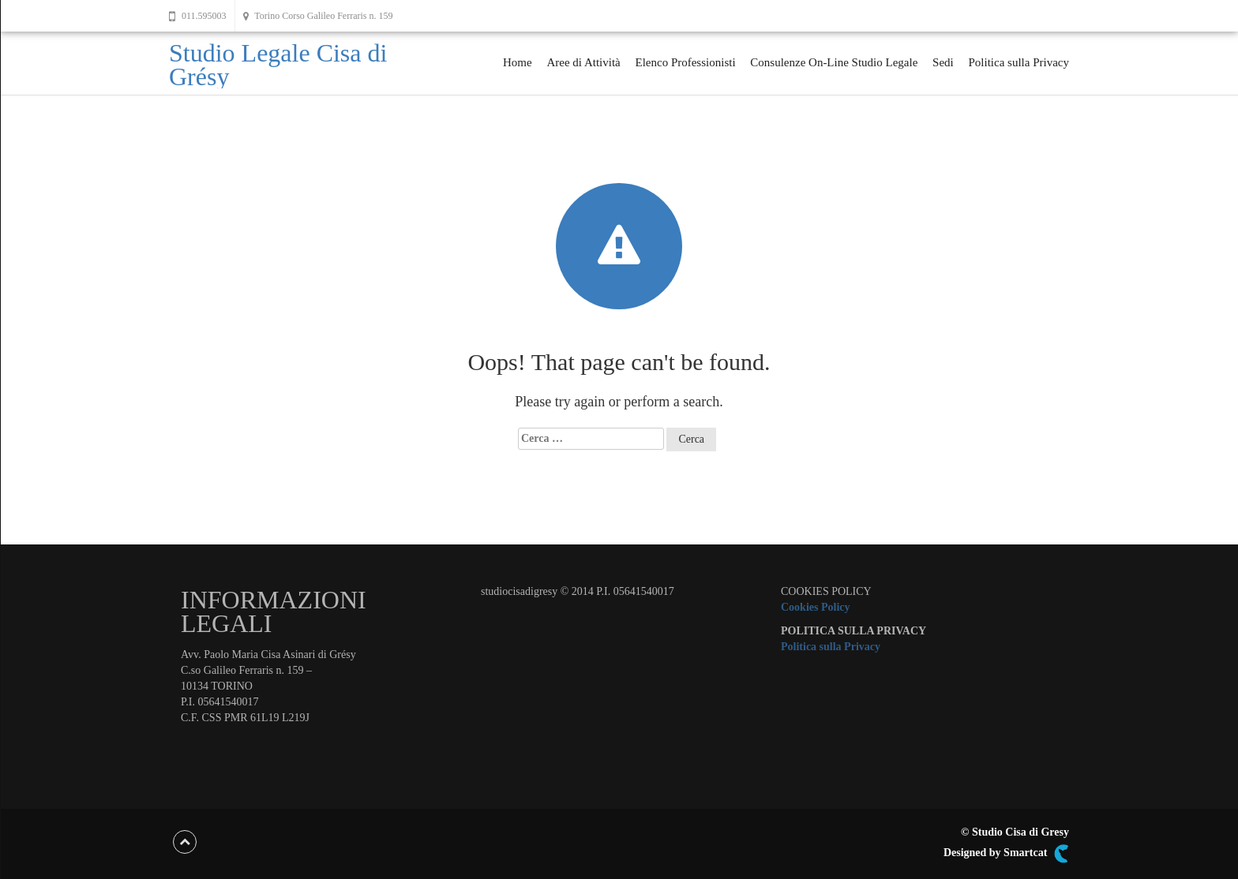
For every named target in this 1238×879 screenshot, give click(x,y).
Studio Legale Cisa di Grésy (278, 65)
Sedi (943, 62)
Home (517, 62)
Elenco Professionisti (685, 62)
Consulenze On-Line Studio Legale (833, 62)
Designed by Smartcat (1006, 853)
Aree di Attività (583, 62)
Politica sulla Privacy (1019, 62)
